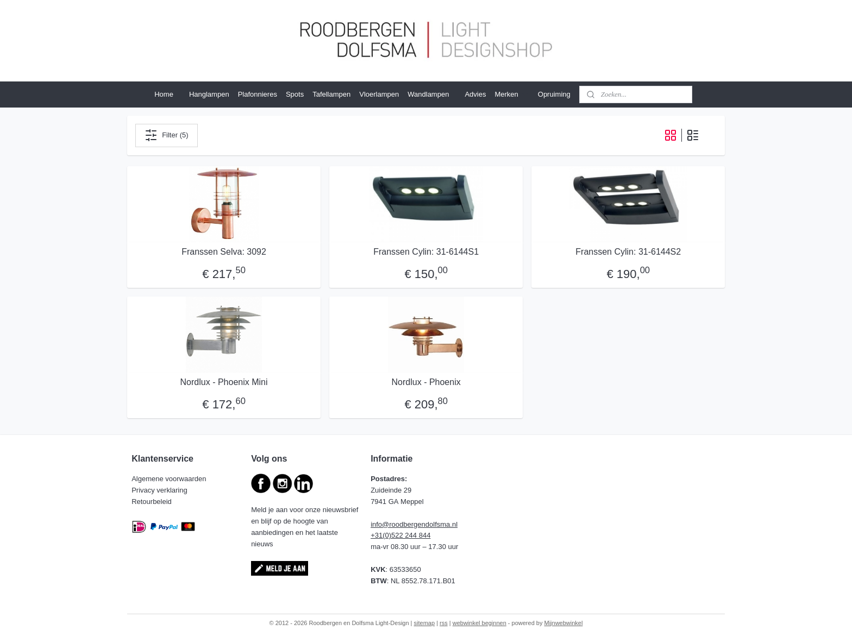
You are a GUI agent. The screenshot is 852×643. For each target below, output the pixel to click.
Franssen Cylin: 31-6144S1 (426, 251)
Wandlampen (428, 94)
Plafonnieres (257, 94)
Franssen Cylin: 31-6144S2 (628, 251)
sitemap (424, 623)
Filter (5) (166, 135)
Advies (475, 94)
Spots (295, 94)
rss (444, 623)
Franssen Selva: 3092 (223, 251)
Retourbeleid (152, 501)
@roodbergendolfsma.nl (420, 524)
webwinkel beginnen (479, 623)
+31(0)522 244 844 (400, 535)
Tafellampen (331, 94)
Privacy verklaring (160, 490)
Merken (511, 94)
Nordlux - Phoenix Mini (223, 382)
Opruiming (554, 94)
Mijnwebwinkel (563, 623)
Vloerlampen (379, 94)
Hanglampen (209, 94)
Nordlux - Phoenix (425, 382)
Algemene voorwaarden (169, 479)
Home (163, 94)
